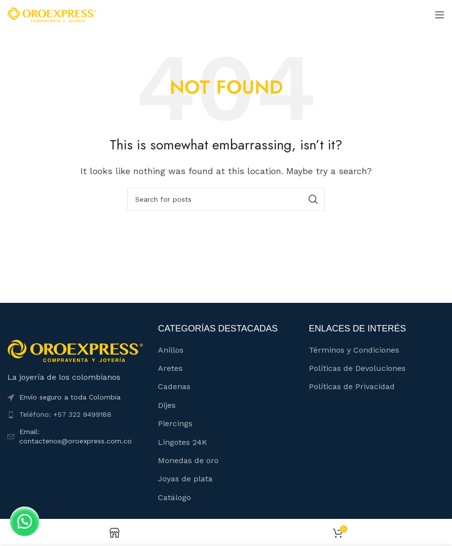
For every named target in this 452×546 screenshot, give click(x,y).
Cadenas (174, 386)
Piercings (175, 423)
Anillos (171, 350)
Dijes (167, 405)
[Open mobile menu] (440, 15)
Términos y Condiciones (354, 350)
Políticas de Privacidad (352, 386)
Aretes (170, 368)
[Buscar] (226, 199)
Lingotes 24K (182, 442)
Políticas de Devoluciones (357, 368)
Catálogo (174, 497)
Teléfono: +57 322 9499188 (65, 414)
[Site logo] (52, 14)
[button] (24, 521)
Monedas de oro (188, 460)
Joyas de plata (185, 478)
